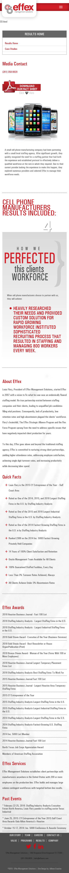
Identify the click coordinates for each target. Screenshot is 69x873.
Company (53, 840)
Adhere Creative (55, 868)
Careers (38, 835)
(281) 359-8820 (9, 71)
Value (14, 840)
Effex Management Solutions (19, 8)
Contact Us (53, 835)
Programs (26, 840)
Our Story (15, 835)
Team (27, 835)
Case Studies (11, 48)
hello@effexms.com (41, 858)
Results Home (11, 43)
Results (40, 840)
